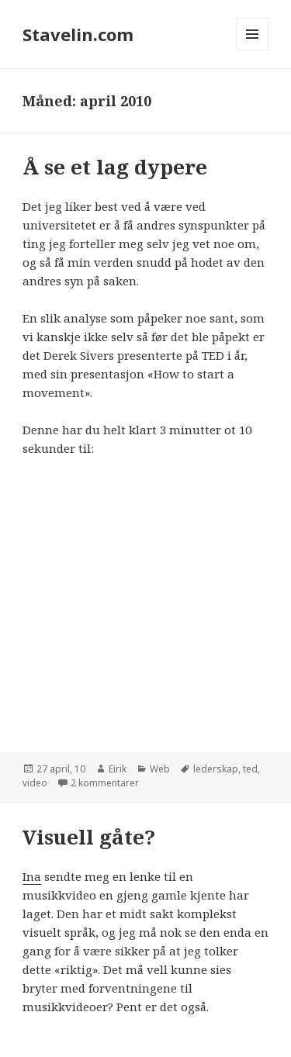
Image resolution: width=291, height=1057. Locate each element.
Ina (32, 876)
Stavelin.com (78, 34)
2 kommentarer (105, 782)
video (35, 782)
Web (160, 768)
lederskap (215, 768)
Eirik (117, 768)
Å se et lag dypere (115, 167)
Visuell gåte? (89, 837)
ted (250, 768)
